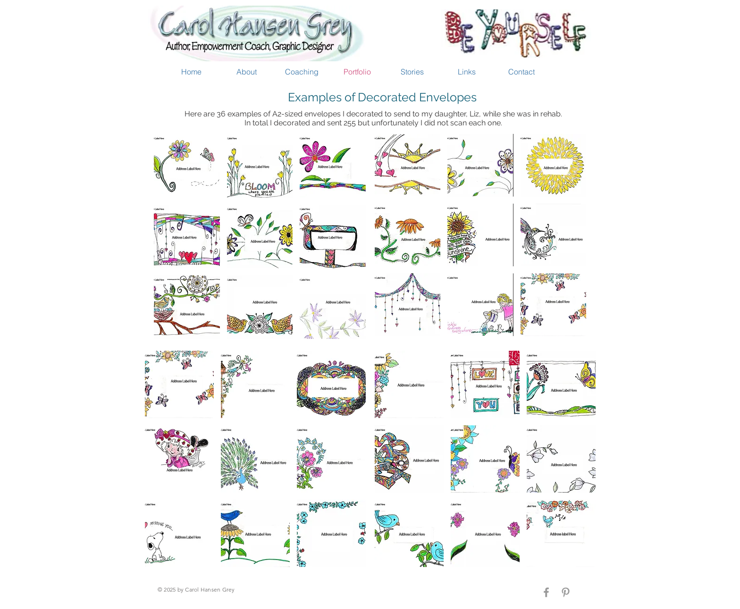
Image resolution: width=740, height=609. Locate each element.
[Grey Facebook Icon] (546, 592)
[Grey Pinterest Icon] (565, 592)
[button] (187, 166)
